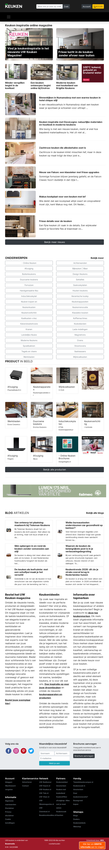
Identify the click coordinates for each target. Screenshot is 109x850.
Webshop (77, 826)
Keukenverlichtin (29, 312)
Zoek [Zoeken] (66, 6)
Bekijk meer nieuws (54, 242)
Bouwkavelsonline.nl (47, 815)
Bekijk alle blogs (95, 512)
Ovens (80, 340)
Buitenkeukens (29, 274)
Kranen (29, 329)
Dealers (76, 819)
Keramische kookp (80, 296)
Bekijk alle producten (54, 469)
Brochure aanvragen (84, 756)
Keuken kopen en (29, 301)
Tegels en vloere (29, 351)
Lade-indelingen (80, 329)
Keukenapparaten (80, 301)
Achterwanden (80, 263)
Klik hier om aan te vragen (92, 845)
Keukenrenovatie (80, 307)
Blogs (75, 815)
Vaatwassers (80, 351)
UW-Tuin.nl (43, 793)
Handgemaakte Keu (29, 290)
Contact (25, 786)
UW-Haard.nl (44, 786)
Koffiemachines (80, 318)
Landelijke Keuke (29, 335)
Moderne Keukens (29, 340)
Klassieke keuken (80, 312)
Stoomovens (80, 346)
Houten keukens (80, 290)
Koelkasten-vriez (29, 318)
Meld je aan (54, 763)
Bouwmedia (10, 844)
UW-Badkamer (45, 782)
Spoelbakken (29, 346)
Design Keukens (80, 274)
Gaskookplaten (80, 285)
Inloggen (8, 782)
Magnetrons (80, 335)
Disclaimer (9, 808)
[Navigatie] (8, 16)
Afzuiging (29, 268)
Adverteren (27, 782)
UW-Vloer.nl (44, 797)
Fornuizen (29, 285)
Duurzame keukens (29, 279)
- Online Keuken (29, 263)
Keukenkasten (28, 307)
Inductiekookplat (29, 296)
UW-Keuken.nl (45, 789)
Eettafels (80, 279)
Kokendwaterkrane (29, 324)
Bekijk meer (97, 258)
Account (86, 6)
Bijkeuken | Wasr (80, 268)
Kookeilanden (80, 324)
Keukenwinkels (79, 823)
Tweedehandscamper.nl (83, 782)
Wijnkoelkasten (80, 357)
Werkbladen (28, 357)
